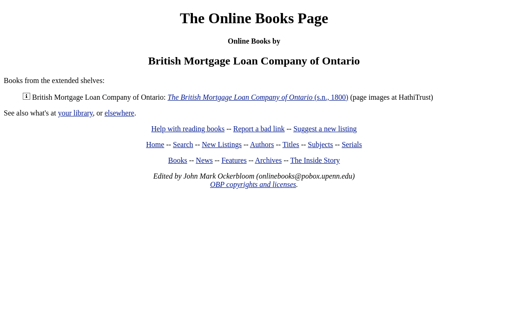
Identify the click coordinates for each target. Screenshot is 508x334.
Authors (262, 144)
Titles (291, 144)
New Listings (222, 144)
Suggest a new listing (324, 129)
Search (183, 144)
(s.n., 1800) (258, 97)
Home (155, 144)
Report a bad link (259, 129)
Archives (268, 160)
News (204, 160)
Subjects (320, 144)
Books (177, 160)
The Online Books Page (254, 18)
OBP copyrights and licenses (253, 184)
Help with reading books (187, 129)
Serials (352, 144)
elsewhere (119, 113)
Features (233, 160)
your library (75, 113)
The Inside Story (315, 160)
